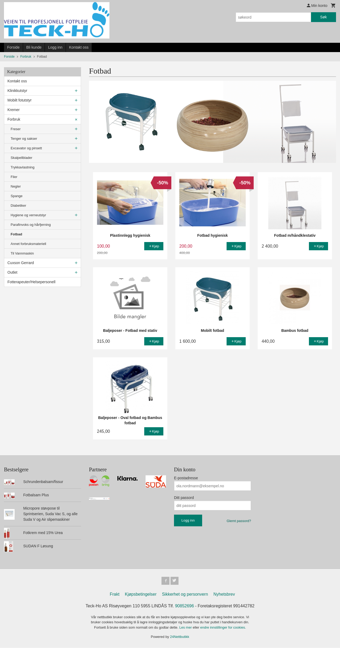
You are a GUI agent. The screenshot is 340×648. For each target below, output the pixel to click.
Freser (16, 129)
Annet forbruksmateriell (28, 244)
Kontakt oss (78, 47)
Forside (13, 47)
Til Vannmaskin (22, 253)
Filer (14, 177)
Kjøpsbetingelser (140, 594)
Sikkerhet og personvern (185, 594)
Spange (17, 196)
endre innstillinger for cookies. (223, 628)
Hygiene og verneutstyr (28, 215)
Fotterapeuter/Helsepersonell (31, 282)
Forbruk (13, 119)
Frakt (114, 594)
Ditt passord (184, 497)
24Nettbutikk (179, 637)
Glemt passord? (239, 521)
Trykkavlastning (23, 167)
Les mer (186, 628)
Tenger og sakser (24, 139)
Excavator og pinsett (26, 148)
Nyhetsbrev (224, 594)
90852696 (184, 606)
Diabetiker (18, 205)
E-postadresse (186, 478)
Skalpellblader (21, 158)
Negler (16, 186)
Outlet (12, 272)
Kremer (13, 110)
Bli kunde (34, 47)
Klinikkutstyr (17, 90)
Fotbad (16, 234)
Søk (323, 17)
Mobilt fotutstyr (19, 100)
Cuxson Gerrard (20, 263)
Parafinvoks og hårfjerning (31, 225)
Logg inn (55, 47)
